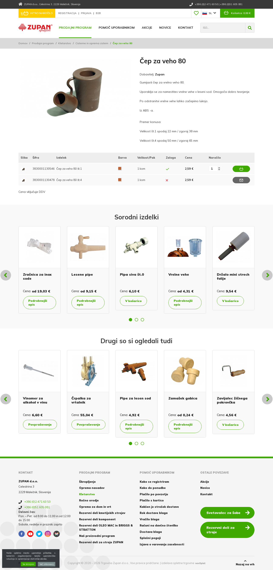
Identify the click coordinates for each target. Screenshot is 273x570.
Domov (22, 43)
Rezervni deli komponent (97, 519)
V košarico (133, 301)
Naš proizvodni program (97, 536)
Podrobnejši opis (37, 302)
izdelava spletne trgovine (177, 563)
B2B (98, 13)
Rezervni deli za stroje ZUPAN (101, 542)
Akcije (147, 28)
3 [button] (142, 319)
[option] (39, 270)
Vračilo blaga (149, 519)
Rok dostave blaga (154, 513)
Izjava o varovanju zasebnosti (162, 544)
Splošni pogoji (150, 538)
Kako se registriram (154, 481)
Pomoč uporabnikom (117, 28)
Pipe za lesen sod (135, 398)
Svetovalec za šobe (228, 512)
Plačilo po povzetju (154, 494)
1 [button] (131, 319)
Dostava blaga (151, 531)
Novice (165, 28)
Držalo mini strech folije (233, 276)
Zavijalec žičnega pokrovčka (232, 400)
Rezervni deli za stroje (228, 529)
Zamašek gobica (182, 398)
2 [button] (136, 319)
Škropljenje (87, 481)
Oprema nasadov (91, 488)
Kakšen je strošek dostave (159, 506)
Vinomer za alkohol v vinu (35, 400)
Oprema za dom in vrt (95, 506)
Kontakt (185, 28)
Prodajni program (75, 28)
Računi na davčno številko (159, 525)
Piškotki (24, 563)
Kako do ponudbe (153, 488)
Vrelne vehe (178, 274)
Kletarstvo (64, 43)
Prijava (86, 13)
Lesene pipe (82, 274)
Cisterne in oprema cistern (91, 43)
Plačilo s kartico (152, 500)
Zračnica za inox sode (37, 276)
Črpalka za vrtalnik (81, 400)
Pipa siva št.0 (132, 274)
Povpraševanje (40, 424)
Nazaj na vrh (245, 563)
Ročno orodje (89, 500)
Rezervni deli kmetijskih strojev (102, 513)
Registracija (67, 13)
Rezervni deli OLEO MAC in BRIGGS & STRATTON (106, 527)
